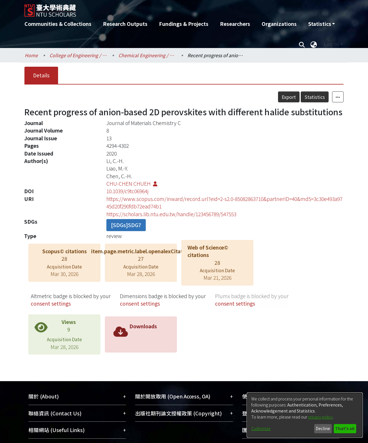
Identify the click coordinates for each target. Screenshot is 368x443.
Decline (323, 428)
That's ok (344, 428)
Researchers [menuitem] (235, 23)
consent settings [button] (51, 303)
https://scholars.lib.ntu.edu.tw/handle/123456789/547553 (171, 214)
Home (31, 55)
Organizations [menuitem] (279, 23)
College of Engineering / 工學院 (78, 55)
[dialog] (304, 415)
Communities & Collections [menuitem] (57, 23)
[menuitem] (321, 24)
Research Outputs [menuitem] (125, 23)
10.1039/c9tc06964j (127, 191)
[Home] (153, 8)
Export (289, 96)
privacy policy (320, 417)
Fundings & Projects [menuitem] (183, 23)
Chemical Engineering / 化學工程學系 (147, 55)
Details (41, 75)
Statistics (314, 96)
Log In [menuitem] (331, 44)
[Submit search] (301, 44)
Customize (261, 428)
